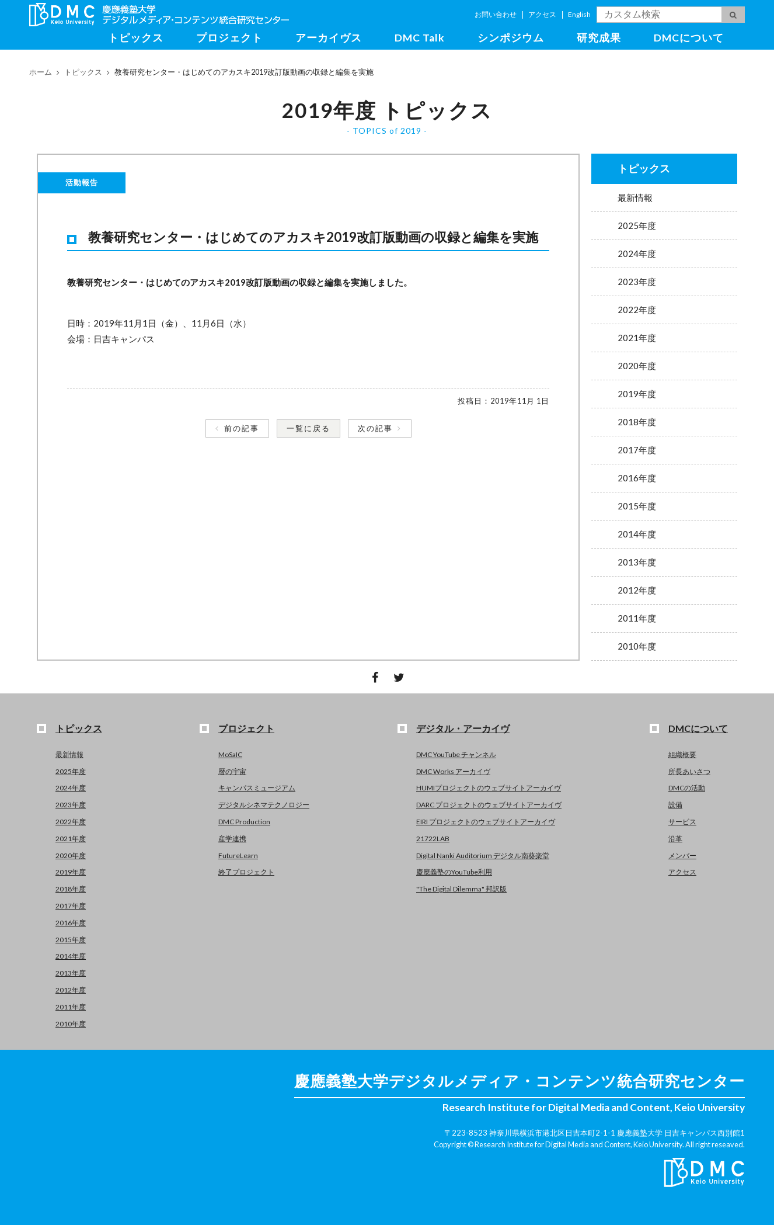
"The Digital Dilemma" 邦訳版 (461, 888)
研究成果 (599, 38)
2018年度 (637, 422)
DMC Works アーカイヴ (453, 771)
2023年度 (637, 281)
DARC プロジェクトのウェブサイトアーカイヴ (489, 804)
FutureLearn (238, 855)
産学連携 (232, 838)
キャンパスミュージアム (256, 787)
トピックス (135, 38)
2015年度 (637, 506)
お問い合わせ (496, 14)
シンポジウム (510, 38)
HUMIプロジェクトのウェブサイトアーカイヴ (488, 787)
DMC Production (244, 821)
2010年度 (637, 646)
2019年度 (637, 393)
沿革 (675, 838)
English (579, 14)
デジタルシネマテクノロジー (263, 804)
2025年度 (637, 225)
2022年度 (637, 309)
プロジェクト (229, 38)
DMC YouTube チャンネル (456, 754)
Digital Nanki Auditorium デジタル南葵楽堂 (482, 855)
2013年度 (637, 562)
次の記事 (375, 428)
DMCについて (689, 38)
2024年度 (637, 253)
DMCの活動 (686, 787)
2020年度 (637, 365)
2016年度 (637, 478)
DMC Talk (420, 38)
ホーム (40, 72)
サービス (682, 821)
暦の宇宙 (232, 771)
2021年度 (637, 337)
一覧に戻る (308, 428)
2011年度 (637, 618)
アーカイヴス (328, 38)
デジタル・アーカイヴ (463, 728)
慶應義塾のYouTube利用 (454, 871)
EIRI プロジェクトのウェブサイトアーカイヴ (485, 821)
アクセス (542, 14)
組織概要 (682, 754)
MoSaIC (230, 754)
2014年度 (637, 534)
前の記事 (241, 428)
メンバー (682, 855)
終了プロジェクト (246, 871)
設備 (675, 804)
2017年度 (637, 450)
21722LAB (432, 838)
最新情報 (635, 197)
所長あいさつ (689, 771)
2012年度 (637, 590)
